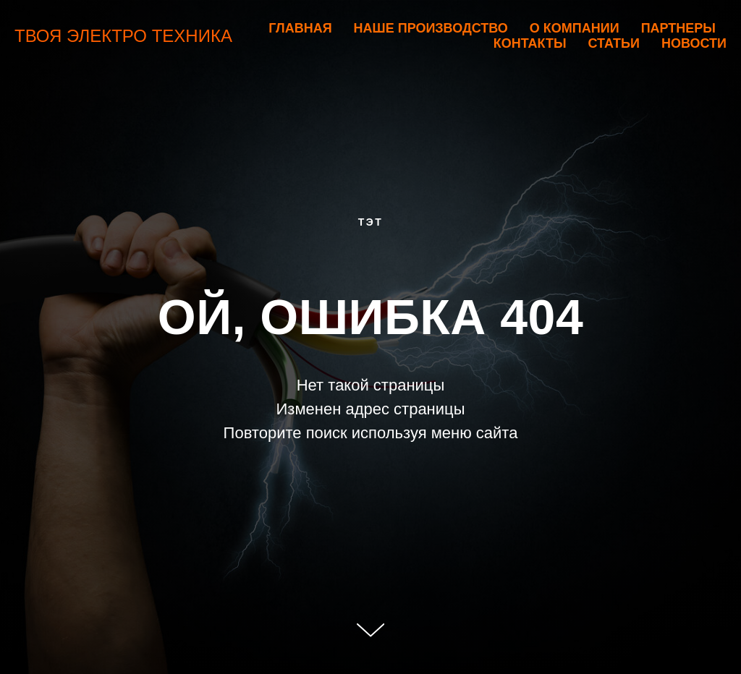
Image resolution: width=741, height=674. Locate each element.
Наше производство (431, 28)
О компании (574, 28)
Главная (299, 28)
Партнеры (678, 28)
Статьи (614, 43)
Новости (694, 43)
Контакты (530, 43)
